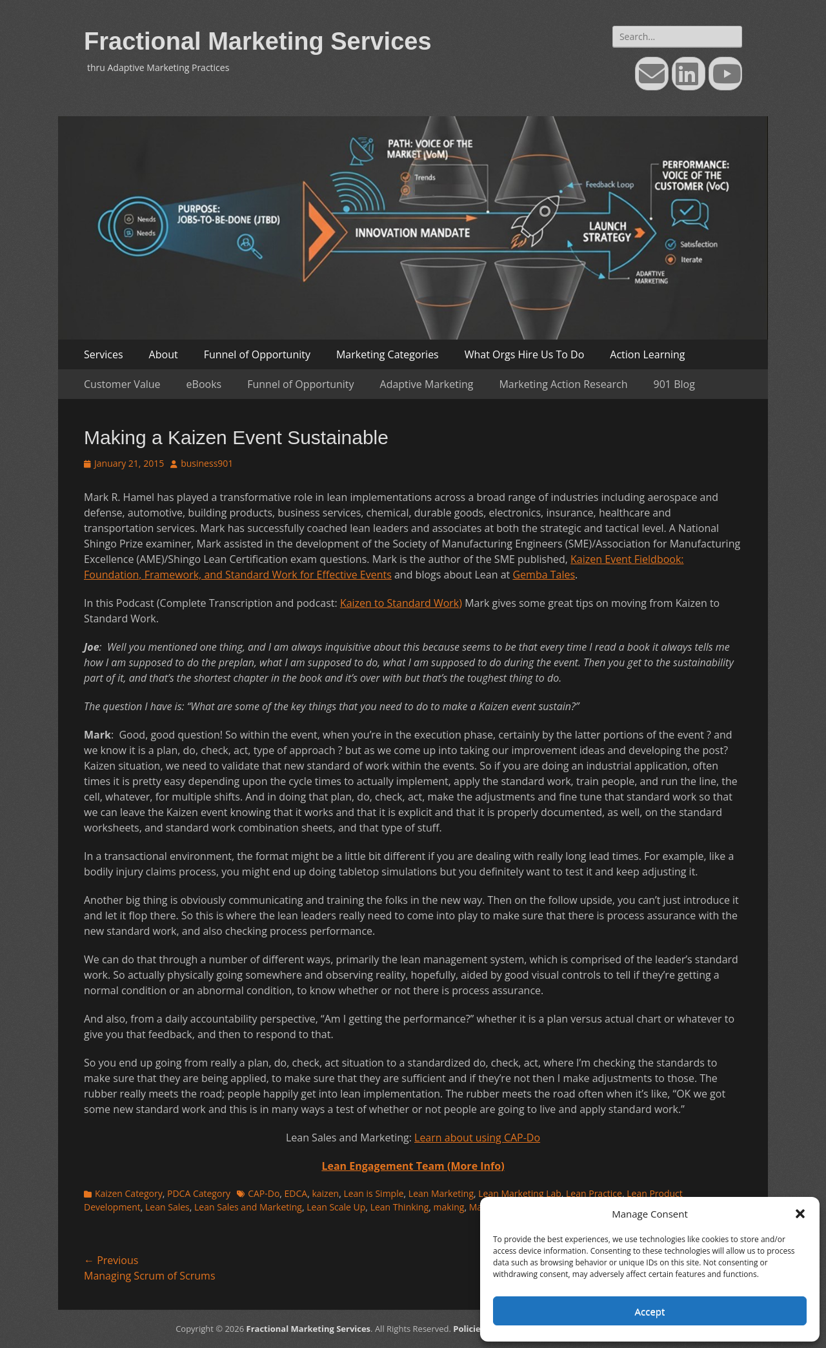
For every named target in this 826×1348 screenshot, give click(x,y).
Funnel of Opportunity (257, 354)
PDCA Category (198, 1193)
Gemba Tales (543, 574)
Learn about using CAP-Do (477, 1137)
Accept (650, 1311)
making (449, 1207)
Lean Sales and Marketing (248, 1207)
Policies (469, 1328)
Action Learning (647, 354)
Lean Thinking (399, 1207)
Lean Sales (167, 1207)
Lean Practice (594, 1193)
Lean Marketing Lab (519, 1193)
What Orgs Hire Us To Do (525, 354)
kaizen (325, 1193)
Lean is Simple (373, 1193)
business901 (207, 463)
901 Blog (674, 384)
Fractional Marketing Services (258, 41)
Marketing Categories (387, 354)
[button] (800, 1213)
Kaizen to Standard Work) (401, 603)
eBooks (204, 384)
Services (103, 354)
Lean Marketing (441, 1193)
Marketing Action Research (563, 384)
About (163, 354)
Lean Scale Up (336, 1207)
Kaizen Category (129, 1193)
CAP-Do (263, 1193)
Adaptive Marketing (427, 384)
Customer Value (122, 384)
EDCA (296, 1193)
